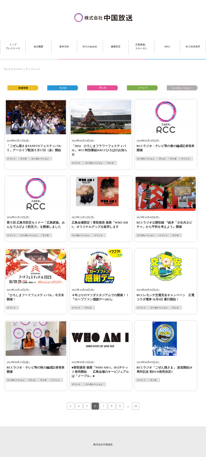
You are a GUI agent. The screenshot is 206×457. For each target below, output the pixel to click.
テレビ (110, 163)
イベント (35, 69)
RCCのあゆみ (90, 46)
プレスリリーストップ (15, 69)
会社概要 (38, 46)
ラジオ (23, 158)
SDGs (167, 46)
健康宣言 (116, 46)
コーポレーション (40, 158)
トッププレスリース (13, 46)
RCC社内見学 (193, 46)
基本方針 (64, 46)
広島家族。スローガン (141, 46)
